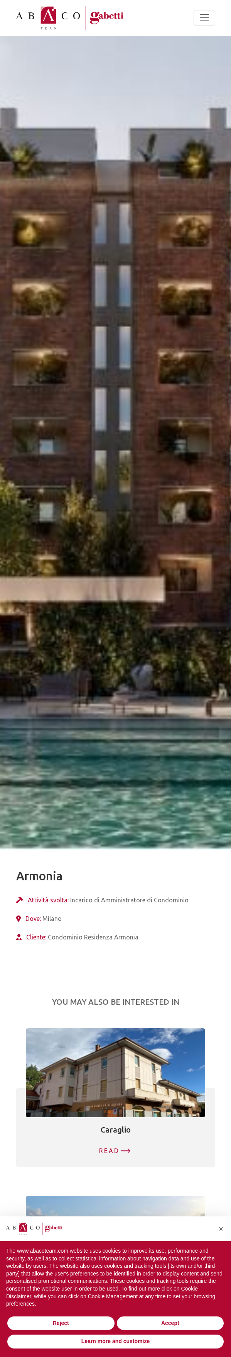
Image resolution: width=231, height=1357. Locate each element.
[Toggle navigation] (204, 17)
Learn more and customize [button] (115, 1341)
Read (109, 1150)
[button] (221, 1229)
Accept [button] (170, 1323)
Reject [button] (61, 1323)
